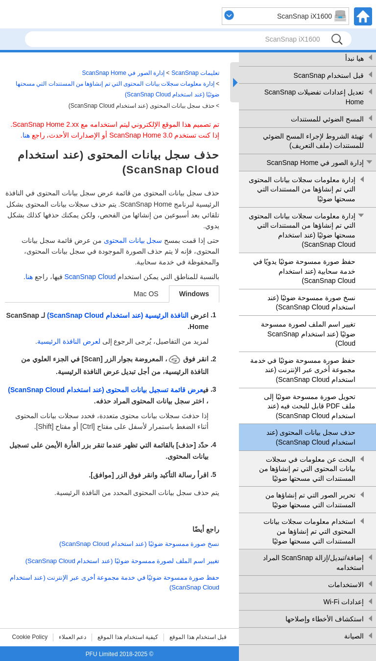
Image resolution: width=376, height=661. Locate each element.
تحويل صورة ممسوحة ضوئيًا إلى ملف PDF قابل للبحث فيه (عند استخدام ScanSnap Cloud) (309, 406)
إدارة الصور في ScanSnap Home (315, 162)
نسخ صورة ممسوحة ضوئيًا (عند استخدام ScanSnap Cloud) (311, 302)
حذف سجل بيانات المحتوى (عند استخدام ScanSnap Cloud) (310, 437)
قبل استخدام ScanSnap (329, 75)
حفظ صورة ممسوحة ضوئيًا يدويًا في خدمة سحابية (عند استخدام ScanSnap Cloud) (304, 271)
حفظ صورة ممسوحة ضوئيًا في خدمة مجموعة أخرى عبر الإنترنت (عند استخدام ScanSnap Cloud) (302, 369)
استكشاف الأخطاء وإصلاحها (324, 619)
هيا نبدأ (354, 58)
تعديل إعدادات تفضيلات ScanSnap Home (314, 97)
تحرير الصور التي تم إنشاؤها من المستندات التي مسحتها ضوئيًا (310, 500)
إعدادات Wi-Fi (343, 602)
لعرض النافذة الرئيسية (68, 341)
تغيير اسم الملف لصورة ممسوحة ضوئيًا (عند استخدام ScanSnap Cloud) (308, 333)
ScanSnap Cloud (90, 277)
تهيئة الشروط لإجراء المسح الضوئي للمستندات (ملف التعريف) (313, 141)
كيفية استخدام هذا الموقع (127, 637)
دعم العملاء (72, 637)
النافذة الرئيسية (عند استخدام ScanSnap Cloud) (117, 315)
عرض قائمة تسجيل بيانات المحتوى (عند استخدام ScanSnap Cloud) (105, 390)
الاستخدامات (346, 585)
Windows (194, 294)
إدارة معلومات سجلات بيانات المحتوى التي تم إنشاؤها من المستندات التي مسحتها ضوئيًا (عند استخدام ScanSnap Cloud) (302, 230)
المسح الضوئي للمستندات (327, 119)
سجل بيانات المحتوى (133, 240)
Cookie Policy (30, 637)
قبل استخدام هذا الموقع (198, 637)
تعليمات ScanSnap (195, 73)
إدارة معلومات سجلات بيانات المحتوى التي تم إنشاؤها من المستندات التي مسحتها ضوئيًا (302, 189)
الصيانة (354, 636)
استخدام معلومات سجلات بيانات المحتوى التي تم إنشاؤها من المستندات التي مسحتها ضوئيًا (309, 531)
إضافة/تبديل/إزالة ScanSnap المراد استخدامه (313, 562)
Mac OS (146, 294)
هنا (26, 135)
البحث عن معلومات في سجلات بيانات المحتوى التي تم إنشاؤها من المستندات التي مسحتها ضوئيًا (307, 468)
